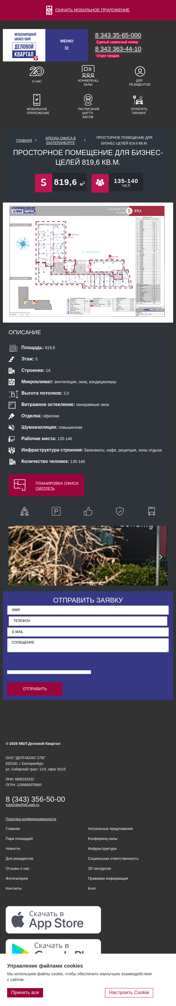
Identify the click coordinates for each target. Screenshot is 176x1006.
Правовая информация (108, 878)
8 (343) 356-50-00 (35, 799)
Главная (24, 141)
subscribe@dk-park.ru (22, 805)
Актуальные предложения (110, 828)
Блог (92, 888)
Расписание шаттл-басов (88, 113)
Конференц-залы (88, 82)
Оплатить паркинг (139, 111)
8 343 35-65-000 (118, 35)
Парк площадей (19, 838)
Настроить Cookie (129, 992)
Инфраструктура (102, 848)
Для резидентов (139, 82)
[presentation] (50, 666)
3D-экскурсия (99, 868)
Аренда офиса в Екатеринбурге (60, 140)
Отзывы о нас (17, 868)
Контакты (14, 888)
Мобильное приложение (37, 111)
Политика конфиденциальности (31, 819)
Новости (13, 848)
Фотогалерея (17, 878)
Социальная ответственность (113, 858)
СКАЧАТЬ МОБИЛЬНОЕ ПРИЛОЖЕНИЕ (88, 10)
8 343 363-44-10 (118, 48)
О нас (37, 81)
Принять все (25, 992)
